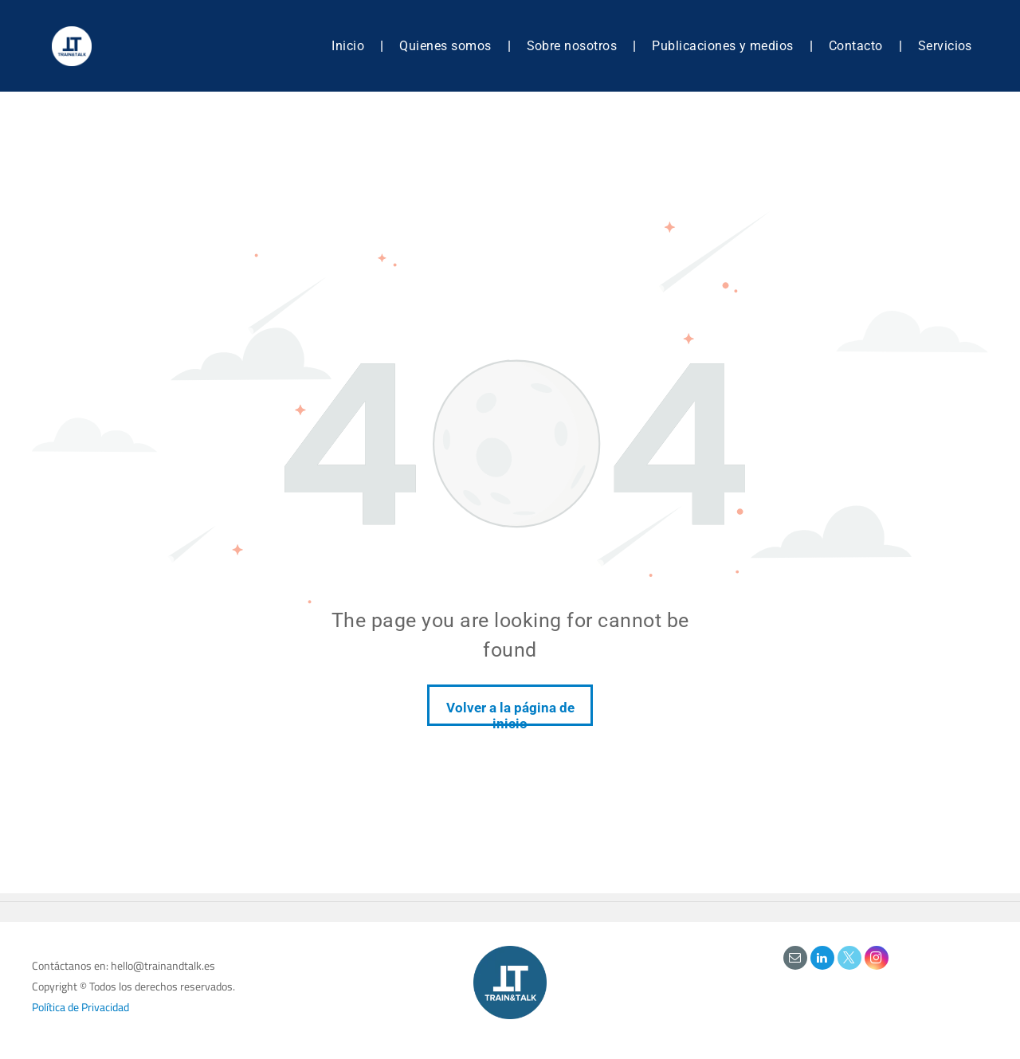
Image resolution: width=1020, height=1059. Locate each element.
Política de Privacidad (80, 1007)
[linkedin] (822, 960)
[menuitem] (349, 46)
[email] (795, 960)
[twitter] (849, 960)
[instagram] (877, 960)
